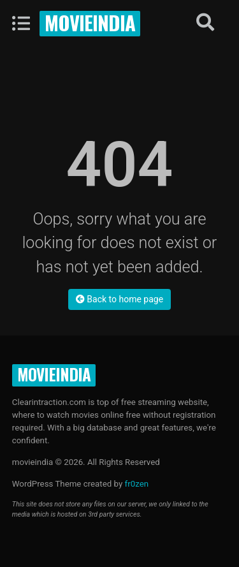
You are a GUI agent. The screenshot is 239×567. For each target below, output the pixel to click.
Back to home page (119, 299)
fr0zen (137, 484)
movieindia (90, 22)
